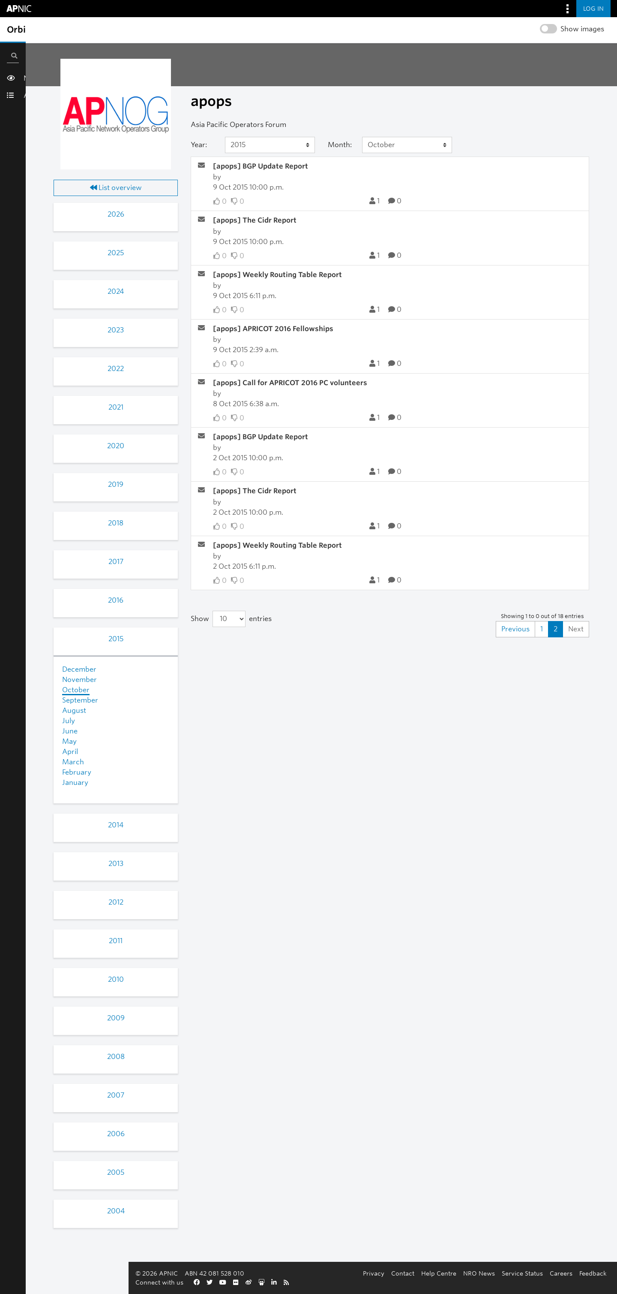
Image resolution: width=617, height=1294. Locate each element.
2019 (115, 484)
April (70, 752)
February (76, 772)
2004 (116, 1211)
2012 (115, 902)
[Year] (270, 145)
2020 (115, 446)
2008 (116, 1057)
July (68, 721)
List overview (116, 188)
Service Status (334, 1282)
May (69, 741)
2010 (116, 979)
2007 (115, 1095)
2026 (116, 214)
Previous (515, 629)
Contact (215, 1282)
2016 (115, 600)
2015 (115, 639)
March (73, 762)
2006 (116, 1134)
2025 (116, 253)
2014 (115, 825)
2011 (116, 941)
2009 (116, 1018)
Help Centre (251, 1282)
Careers (373, 1282)
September (80, 700)
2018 (115, 523)
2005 (115, 1172)
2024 (116, 291)
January (75, 782)
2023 (116, 330)
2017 (115, 562)
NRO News (291, 1282)
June (70, 731)
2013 (115, 864)
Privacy (186, 1282)
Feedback (405, 1282)
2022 (116, 369)
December (79, 669)
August (74, 710)
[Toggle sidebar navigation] (15, 29)
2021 (115, 407)
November (79, 680)
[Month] (407, 145)
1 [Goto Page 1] (541, 629)
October (76, 690)
